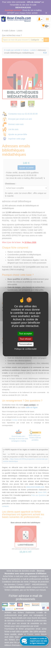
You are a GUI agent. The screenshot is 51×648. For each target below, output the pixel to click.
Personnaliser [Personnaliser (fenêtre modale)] (25, 344)
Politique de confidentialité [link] (25, 349)
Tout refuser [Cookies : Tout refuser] (25, 339)
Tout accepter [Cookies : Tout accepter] (25, 333)
